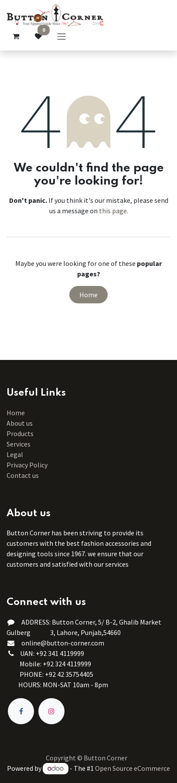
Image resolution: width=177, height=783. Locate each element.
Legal (15, 454)
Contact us (23, 475)
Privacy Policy (27, 464)
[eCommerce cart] (16, 36)
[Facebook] (21, 711)
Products (20, 433)
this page (113, 210)
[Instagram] (51, 711)
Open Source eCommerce (132, 768)
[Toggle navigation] (61, 36)
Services (19, 444)
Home (88, 294)
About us (20, 423)
